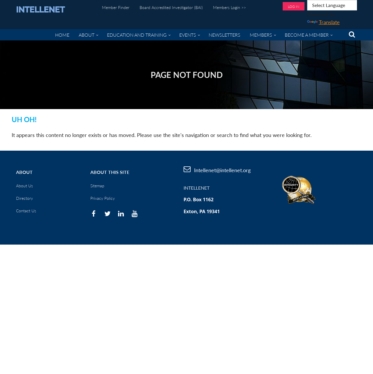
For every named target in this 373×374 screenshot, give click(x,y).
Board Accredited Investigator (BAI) (171, 7)
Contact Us (26, 210)
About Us (24, 185)
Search (351, 34)
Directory (24, 198)
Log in (293, 6)
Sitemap (97, 185)
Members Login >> (229, 7)
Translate (323, 22)
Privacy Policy (102, 198)
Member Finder (115, 7)
